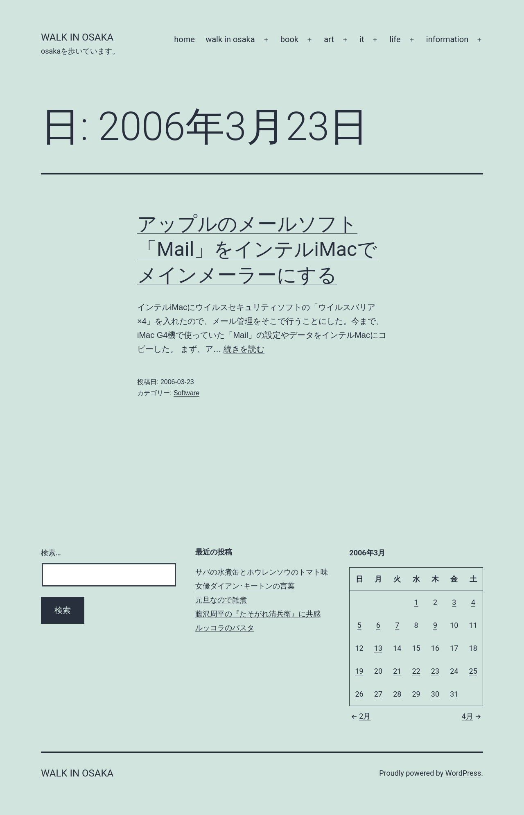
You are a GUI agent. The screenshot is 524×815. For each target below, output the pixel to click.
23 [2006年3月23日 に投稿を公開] (435, 671)
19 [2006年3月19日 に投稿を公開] (359, 671)
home (184, 39)
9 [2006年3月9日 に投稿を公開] (435, 625)
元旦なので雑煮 (221, 599)
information (447, 39)
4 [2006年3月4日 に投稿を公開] (473, 602)
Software (186, 392)
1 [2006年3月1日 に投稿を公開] (416, 602)
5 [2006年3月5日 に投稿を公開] (359, 625)
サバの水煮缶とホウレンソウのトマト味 (261, 572)
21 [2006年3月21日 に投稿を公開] (397, 671)
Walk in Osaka (77, 37)
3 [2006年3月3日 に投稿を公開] (454, 602)
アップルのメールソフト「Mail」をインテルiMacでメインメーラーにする (257, 249)
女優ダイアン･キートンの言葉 (245, 586)
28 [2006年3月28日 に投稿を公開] (397, 694)
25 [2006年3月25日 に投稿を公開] (473, 671)
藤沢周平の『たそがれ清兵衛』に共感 (258, 613)
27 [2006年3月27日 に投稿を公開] (378, 694)
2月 (359, 716)
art (329, 39)
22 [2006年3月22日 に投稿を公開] (416, 671)
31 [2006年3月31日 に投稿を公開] (454, 694)
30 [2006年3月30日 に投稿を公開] (435, 694)
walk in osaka (230, 39)
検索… (51, 552)
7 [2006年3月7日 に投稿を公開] (397, 625)
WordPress (463, 773)
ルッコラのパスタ (224, 627)
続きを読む (244, 348)
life (395, 39)
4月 (472, 716)
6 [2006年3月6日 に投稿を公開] (378, 625)
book (289, 39)
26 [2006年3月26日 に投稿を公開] (359, 694)
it (361, 39)
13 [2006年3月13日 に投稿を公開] (378, 648)
